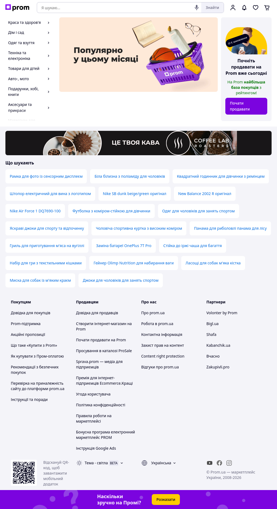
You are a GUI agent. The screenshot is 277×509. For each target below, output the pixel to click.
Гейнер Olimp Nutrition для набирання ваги (134, 262)
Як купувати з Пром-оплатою (37, 356)
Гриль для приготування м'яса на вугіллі (47, 245)
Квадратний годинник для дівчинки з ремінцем (221, 176)
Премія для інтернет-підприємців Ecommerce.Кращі (104, 380)
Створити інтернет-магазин (101, 323)
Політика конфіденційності (100, 404)
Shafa (211, 334)
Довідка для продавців (97, 312)
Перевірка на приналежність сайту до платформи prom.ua (37, 386)
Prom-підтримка (26, 323)
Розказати (165, 499)
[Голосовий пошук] (196, 7)
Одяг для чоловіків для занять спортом (198, 210)
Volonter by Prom (221, 312)
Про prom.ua (153, 312)
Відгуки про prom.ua (160, 366)
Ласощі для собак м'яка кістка (213, 262)
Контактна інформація (161, 334)
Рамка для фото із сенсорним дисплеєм (46, 176)
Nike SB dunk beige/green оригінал (134, 193)
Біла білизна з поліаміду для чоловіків (129, 176)
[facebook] (219, 463)
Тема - (96, 462)
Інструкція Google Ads (96, 448)
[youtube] (209, 463)
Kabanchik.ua (218, 345)
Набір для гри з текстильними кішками (46, 262)
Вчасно (213, 356)
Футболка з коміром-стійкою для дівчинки (111, 210)
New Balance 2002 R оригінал (204, 193)
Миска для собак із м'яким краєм (40, 280)
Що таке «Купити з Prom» (34, 345)
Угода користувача (93, 394)
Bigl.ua (212, 323)
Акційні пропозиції (28, 334)
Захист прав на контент (162, 345)
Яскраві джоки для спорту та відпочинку (47, 228)
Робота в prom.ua (157, 323)
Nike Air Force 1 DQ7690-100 (35, 210)
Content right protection (162, 356)
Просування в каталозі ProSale (104, 350)
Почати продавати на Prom (101, 339)
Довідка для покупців (30, 312)
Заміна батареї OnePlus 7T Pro (123, 245)
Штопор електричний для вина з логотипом (50, 193)
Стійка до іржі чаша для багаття (192, 245)
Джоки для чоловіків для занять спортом (121, 280)
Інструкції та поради (29, 399)
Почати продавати (240, 106)
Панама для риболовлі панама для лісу (230, 228)
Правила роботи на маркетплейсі (93, 418)
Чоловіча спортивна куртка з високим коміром (139, 228)
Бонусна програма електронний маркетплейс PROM (105, 434)
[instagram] (229, 463)
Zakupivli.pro (217, 366)
